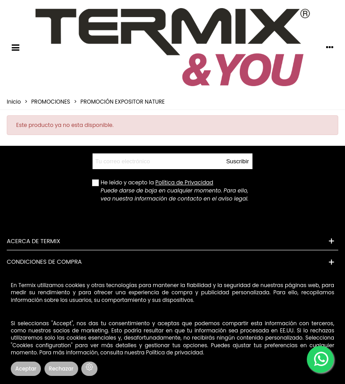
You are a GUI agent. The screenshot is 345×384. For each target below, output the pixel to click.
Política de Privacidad (184, 182)
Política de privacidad (174, 352)
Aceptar (25, 368)
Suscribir (237, 161)
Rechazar (61, 368)
